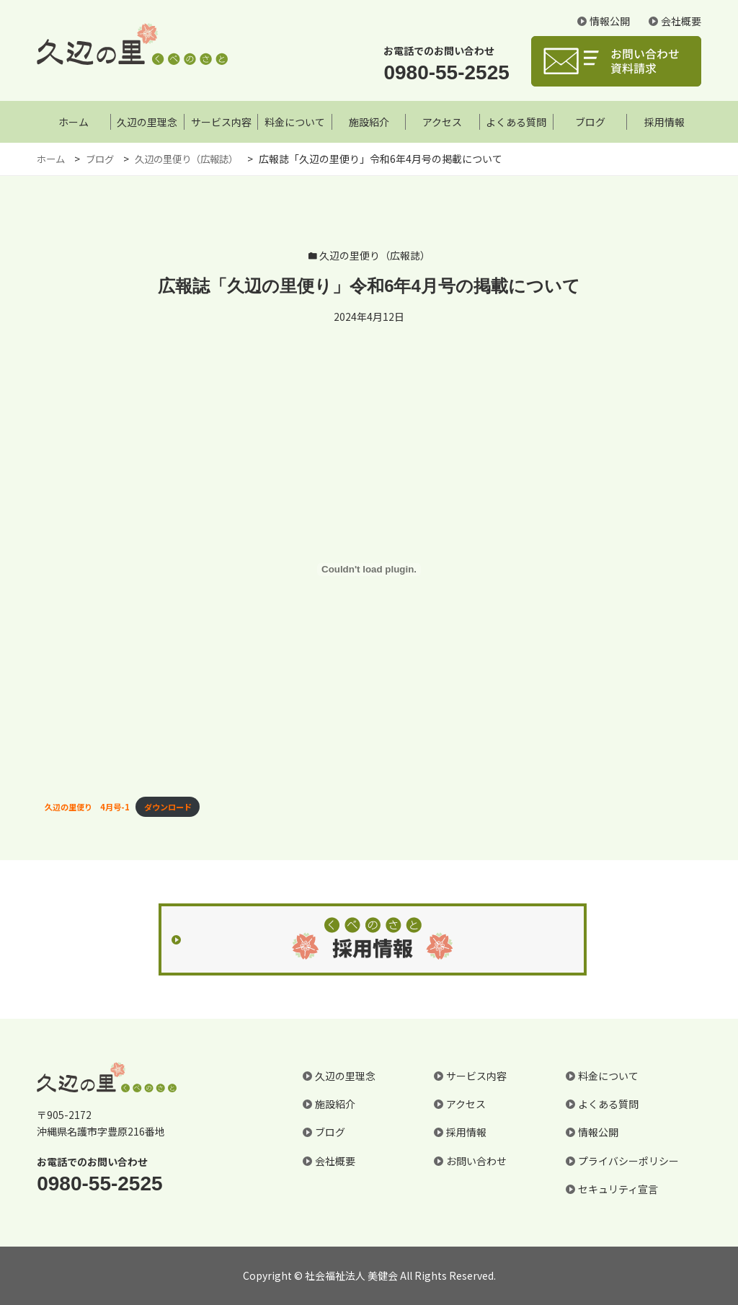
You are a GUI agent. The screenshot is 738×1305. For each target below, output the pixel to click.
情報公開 (610, 24)
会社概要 (681, 24)
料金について (294, 122)
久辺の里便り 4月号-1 (87, 807)
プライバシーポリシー (628, 1161)
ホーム (73, 122)
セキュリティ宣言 (618, 1189)
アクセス (442, 122)
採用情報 (664, 122)
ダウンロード (168, 807)
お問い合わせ (476, 1161)
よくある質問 (516, 122)
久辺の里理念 (147, 122)
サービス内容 (221, 122)
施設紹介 (369, 122)
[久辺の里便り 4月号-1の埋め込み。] (369, 569)
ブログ (590, 122)
